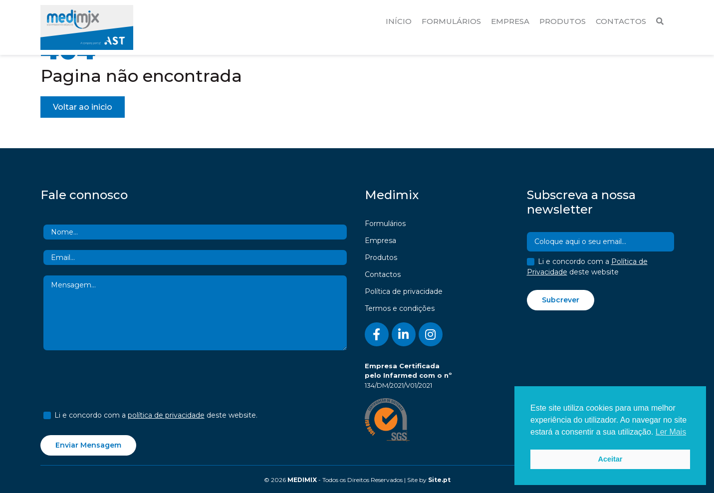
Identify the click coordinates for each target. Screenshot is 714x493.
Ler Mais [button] (671, 432)
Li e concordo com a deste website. (155, 415)
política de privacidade (166, 415)
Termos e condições (400, 308)
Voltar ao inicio (82, 107)
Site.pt (439, 480)
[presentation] (119, 382)
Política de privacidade (404, 291)
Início (399, 21)
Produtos (562, 21)
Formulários (451, 21)
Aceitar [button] (610, 459)
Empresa (510, 21)
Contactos (621, 21)
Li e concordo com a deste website (587, 266)
